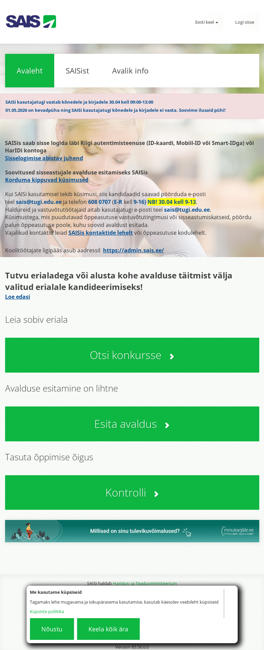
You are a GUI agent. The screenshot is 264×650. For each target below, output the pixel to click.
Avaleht (30, 70)
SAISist (77, 70)
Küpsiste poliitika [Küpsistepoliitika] (47, 611)
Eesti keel (206, 22)
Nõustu (51, 629)
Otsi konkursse (132, 355)
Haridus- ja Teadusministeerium (145, 583)
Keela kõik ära (108, 629)
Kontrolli (132, 492)
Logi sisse (244, 22)
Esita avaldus (132, 423)
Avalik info (130, 70)
